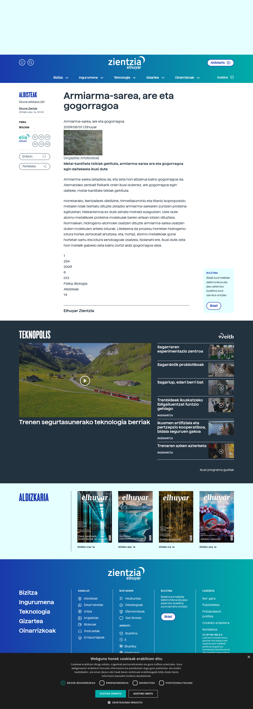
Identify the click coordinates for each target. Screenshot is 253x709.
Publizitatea (210, 605)
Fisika (22, 122)
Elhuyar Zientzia (28, 108)
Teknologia (34, 611)
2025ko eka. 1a (207, 547)
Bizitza (28, 592)
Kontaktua (209, 629)
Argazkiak (88, 618)
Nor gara (208, 598)
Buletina (225, 77)
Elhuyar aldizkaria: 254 (31, 101)
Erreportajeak (91, 638)
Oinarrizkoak (37, 630)
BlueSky (127, 646)
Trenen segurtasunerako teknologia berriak (84, 422)
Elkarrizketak (90, 605)
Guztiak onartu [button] (110, 693)
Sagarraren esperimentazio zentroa (180, 349)
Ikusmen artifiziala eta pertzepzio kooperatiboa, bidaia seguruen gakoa (181, 427)
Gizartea (31, 621)
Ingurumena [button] (91, 78)
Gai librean (130, 618)
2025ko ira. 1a (166, 547)
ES (41, 137)
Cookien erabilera (215, 623)
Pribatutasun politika (211, 614)
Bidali (214, 306)
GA (47, 144)
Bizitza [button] (61, 78)
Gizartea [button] (155, 78)
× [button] (248, 657)
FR (47, 137)
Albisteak (28, 94)
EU (35, 137)
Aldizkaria (220, 63)
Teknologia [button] (125, 78)
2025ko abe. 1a (126, 547)
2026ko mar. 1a (86, 547)
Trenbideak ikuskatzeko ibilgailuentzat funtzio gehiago (180, 404)
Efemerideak (132, 612)
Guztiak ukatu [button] (143, 693)
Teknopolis (35, 334)
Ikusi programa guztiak (217, 470)
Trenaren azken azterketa (181, 445)
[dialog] (126, 681)
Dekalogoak (131, 605)
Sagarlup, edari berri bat (180, 382)
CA (41, 144)
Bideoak (87, 625)
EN (35, 144)
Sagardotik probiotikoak (180, 364)
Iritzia (85, 612)
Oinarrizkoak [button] (187, 78)
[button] (22, 62)
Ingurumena (36, 602)
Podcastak (89, 631)
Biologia (24, 127)
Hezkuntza (130, 599)
